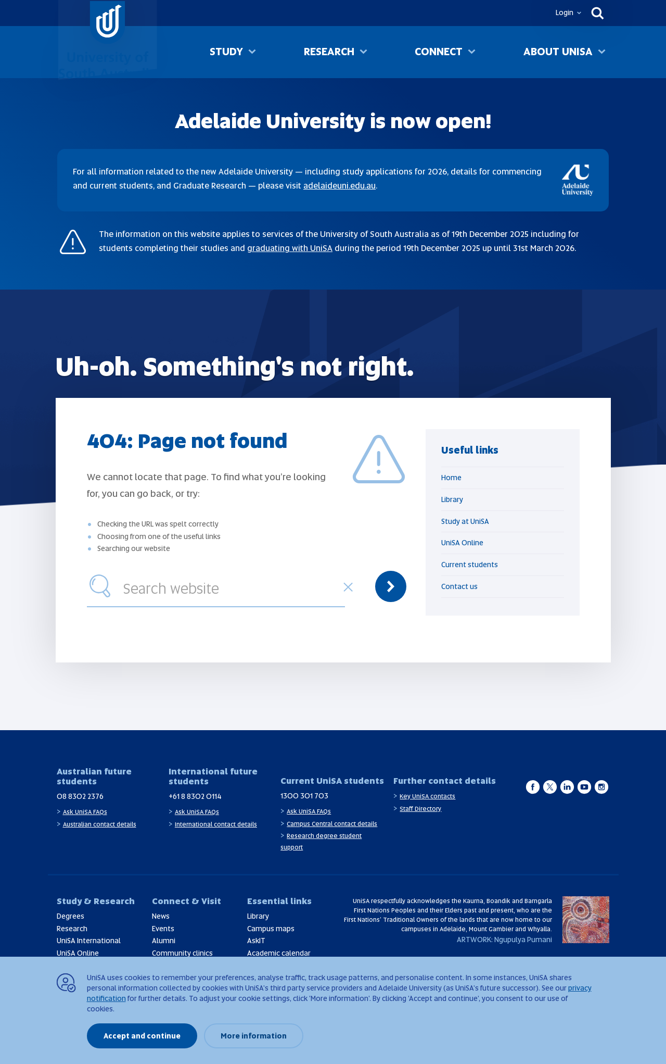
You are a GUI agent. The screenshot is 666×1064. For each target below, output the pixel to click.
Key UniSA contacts (427, 796)
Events (163, 928)
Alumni (163, 940)
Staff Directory (420, 809)
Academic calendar (279, 953)
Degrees (70, 916)
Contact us (459, 586)
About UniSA (558, 51)
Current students (469, 564)
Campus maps (270, 928)
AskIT (256, 940)
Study (226, 51)
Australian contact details (99, 824)
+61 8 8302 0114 (195, 796)
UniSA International (89, 940)
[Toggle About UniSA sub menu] (602, 52)
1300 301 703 (304, 795)
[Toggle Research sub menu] (363, 52)
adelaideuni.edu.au (339, 185)
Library (452, 499)
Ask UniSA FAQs (85, 812)
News (161, 916)
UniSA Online (462, 542)
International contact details (216, 824)
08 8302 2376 (80, 796)
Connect (439, 51)
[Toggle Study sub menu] (252, 52)
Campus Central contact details (332, 824)
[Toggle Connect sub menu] (472, 52)
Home (451, 477)
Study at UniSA (465, 521)
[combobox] (231, 586)
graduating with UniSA (289, 248)
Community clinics (182, 953)
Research (329, 51)
